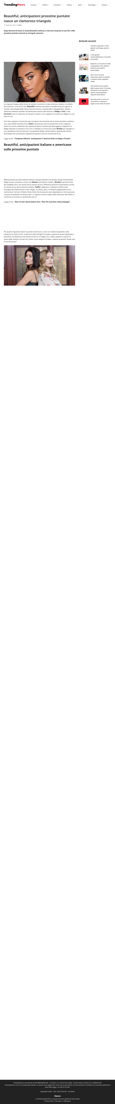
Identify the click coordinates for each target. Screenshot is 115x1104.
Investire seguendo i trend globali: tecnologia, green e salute (99, 48)
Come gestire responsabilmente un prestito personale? (100, 57)
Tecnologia (94, 5)
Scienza (106, 5)
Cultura (71, 5)
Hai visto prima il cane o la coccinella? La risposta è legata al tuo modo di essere (100, 101)
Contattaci (71, 1091)
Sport (82, 5)
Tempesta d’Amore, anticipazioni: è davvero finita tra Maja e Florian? (42, 138)
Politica (47, 5)
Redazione (67, 1101)
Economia (59, 5)
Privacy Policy (48, 1101)
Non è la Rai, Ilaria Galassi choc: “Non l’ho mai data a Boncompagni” (42, 202)
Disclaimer (58, 1101)
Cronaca (36, 5)
